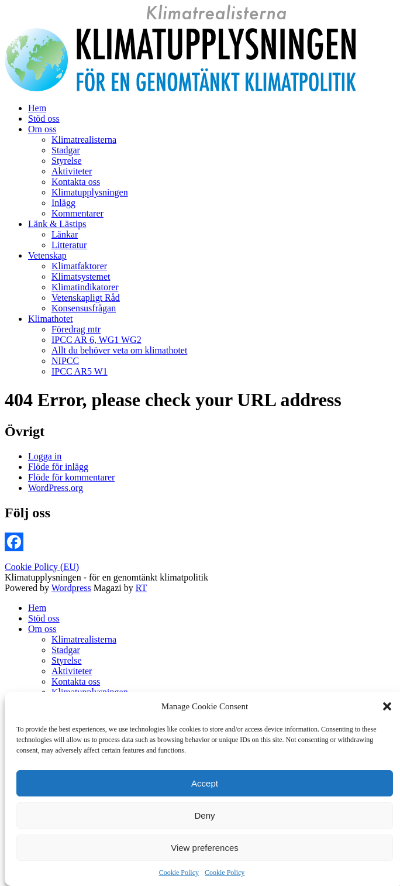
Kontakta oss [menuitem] (75, 681)
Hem (37, 108)
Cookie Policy (179, 872)
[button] (387, 706)
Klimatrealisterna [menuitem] (83, 639)
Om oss (42, 129)
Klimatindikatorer (85, 287)
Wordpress (71, 588)
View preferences (205, 848)
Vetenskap (47, 255)
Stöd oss (44, 118)
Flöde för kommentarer (71, 477)
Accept (204, 783)
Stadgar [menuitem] (65, 650)
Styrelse (66, 161)
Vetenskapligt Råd (85, 298)
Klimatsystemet (80, 276)
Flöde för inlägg (58, 467)
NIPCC (65, 361)
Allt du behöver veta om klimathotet (119, 350)
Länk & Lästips (57, 224)
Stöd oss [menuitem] (44, 618)
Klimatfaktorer (79, 266)
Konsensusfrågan (83, 308)
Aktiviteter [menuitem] (71, 671)
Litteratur (69, 245)
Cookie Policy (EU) (42, 567)
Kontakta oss (75, 182)
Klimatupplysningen (89, 192)
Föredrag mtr (76, 329)
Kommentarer (77, 213)
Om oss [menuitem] (42, 629)
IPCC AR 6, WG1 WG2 (96, 340)
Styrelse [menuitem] (66, 660)
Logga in (44, 456)
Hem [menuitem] (37, 608)
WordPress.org (55, 488)
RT (141, 588)
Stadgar (65, 150)
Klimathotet (50, 319)
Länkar (64, 234)
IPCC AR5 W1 (79, 371)
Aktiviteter (71, 171)
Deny (204, 815)
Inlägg (63, 203)
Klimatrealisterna (83, 140)
